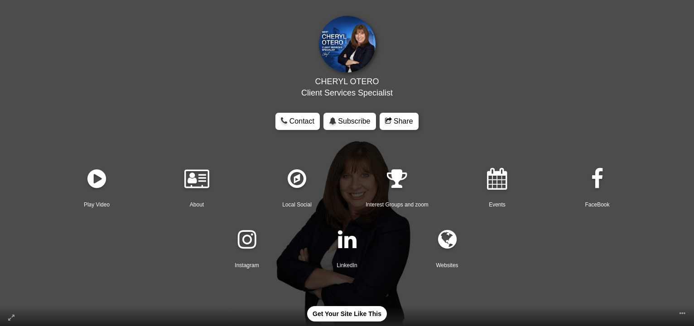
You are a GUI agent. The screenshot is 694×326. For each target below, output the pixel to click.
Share (399, 121)
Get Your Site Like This (347, 313)
